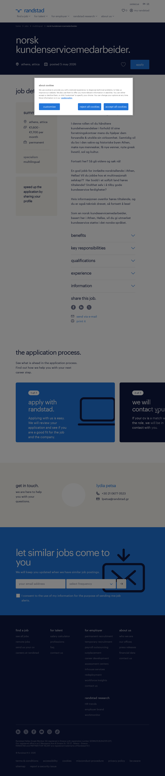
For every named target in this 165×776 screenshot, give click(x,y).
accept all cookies (116, 106)
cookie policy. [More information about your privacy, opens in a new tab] (66, 98)
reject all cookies (89, 106)
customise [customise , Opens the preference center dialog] (49, 106)
